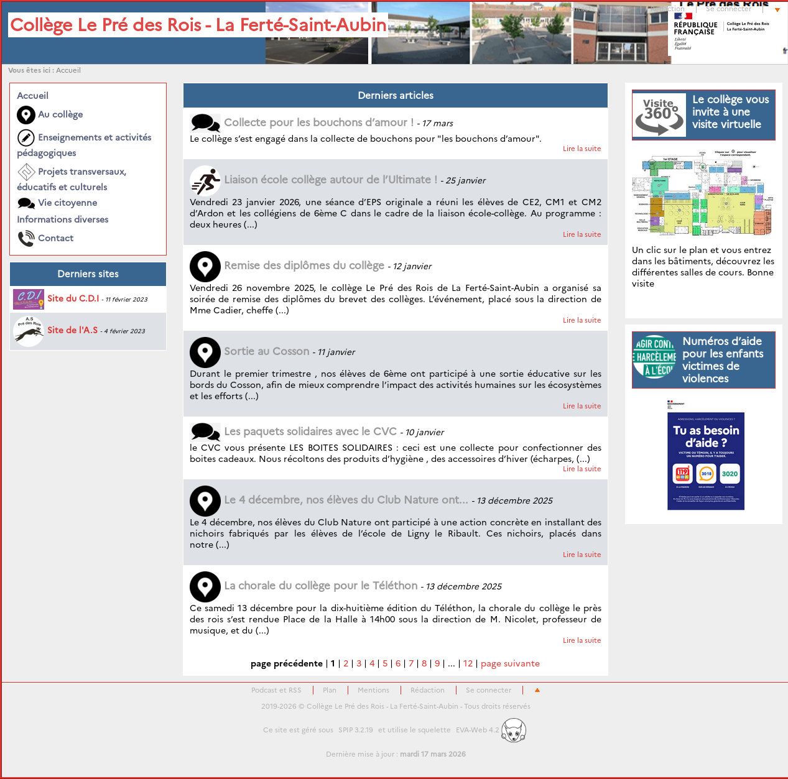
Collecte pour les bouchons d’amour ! (302, 122)
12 (468, 663)
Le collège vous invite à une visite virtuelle (730, 112)
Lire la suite (582, 148)
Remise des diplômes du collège (287, 265)
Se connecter (728, 8)
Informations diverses (62, 219)
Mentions (373, 690)
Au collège (50, 115)
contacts (580, 8)
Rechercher (525, 8)
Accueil (68, 70)
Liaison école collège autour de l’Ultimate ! (313, 179)
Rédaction (668, 8)
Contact (45, 238)
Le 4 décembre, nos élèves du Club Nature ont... (329, 500)
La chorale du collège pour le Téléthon (303, 585)
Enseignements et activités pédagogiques (84, 144)
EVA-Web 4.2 (491, 729)
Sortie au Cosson (249, 351)
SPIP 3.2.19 (355, 730)
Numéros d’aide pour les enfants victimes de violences (722, 360)
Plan (622, 8)
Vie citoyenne (57, 203)
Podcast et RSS (276, 690)
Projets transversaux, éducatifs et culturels (71, 178)
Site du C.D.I (56, 298)
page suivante (510, 663)
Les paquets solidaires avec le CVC (293, 431)
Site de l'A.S (55, 330)
